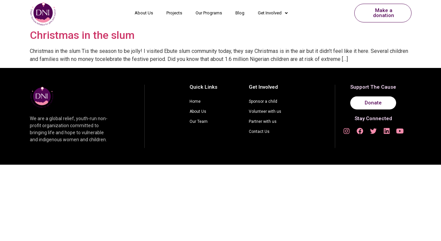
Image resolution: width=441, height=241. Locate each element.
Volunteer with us (265, 111)
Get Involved (273, 13)
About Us (144, 12)
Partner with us (263, 121)
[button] (383, 13)
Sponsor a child (263, 101)
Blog (239, 12)
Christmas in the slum (82, 35)
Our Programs (209, 12)
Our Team (199, 121)
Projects (174, 12)
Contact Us (259, 131)
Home (195, 101)
